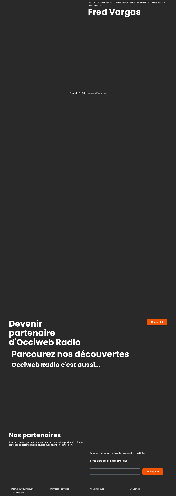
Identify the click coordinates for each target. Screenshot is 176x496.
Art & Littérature (87, 92)
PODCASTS (95, 2)
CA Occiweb (135, 489)
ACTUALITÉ (95, 5)
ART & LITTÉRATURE (136, 2)
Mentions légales (97, 489)
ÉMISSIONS (107, 2)
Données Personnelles (59, 489)
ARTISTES (120, 2)
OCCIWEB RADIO (156, 2)
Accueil (73, 92)
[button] (108, 2)
